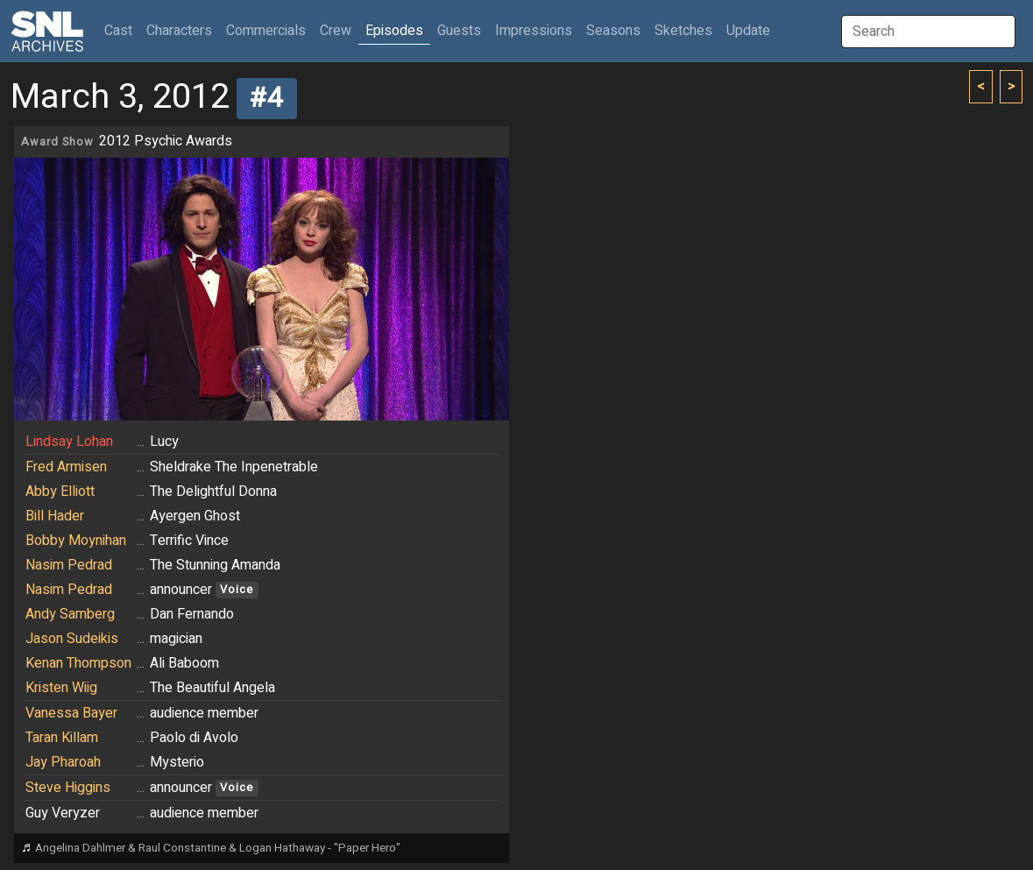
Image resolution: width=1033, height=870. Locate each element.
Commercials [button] (266, 30)
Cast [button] (121, 30)
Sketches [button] (683, 30)
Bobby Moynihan (75, 540)
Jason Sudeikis (71, 638)
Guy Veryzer (62, 813)
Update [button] (748, 30)
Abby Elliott (60, 491)
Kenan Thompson (78, 663)
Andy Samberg (70, 614)
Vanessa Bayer (71, 713)
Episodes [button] (394, 30)
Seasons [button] (613, 30)
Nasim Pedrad (68, 565)
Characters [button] (179, 30)
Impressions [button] (533, 30)
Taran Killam (61, 737)
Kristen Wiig (61, 687)
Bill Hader (54, 516)
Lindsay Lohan (69, 441)
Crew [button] (335, 30)
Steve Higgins (67, 787)
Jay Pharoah (63, 762)
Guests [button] (459, 30)
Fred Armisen (66, 466)
